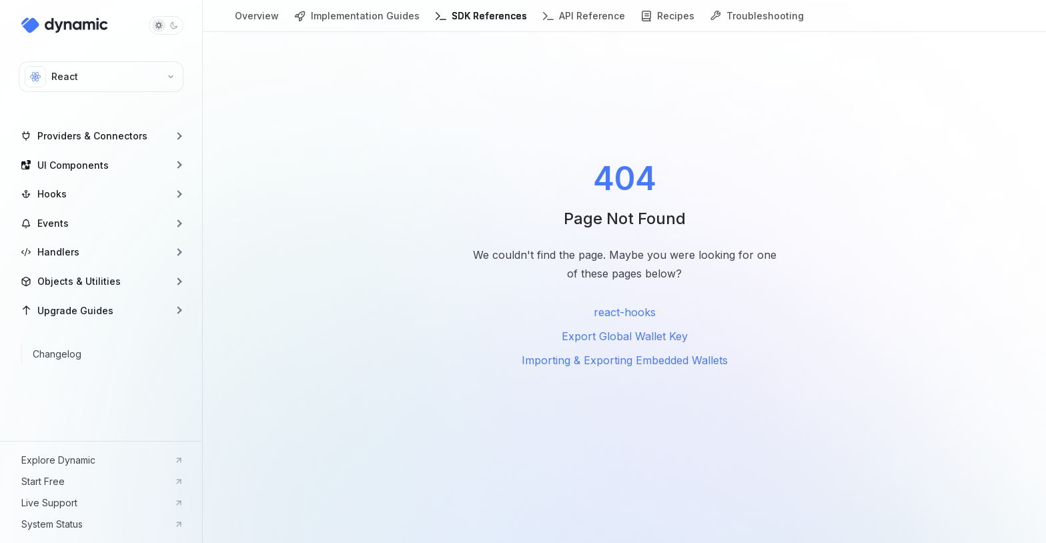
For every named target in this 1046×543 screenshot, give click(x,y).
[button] (101, 136)
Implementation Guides (357, 21)
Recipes (667, 21)
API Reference (584, 21)
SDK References (481, 21)
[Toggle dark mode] (166, 25)
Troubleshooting (757, 21)
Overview (257, 21)
